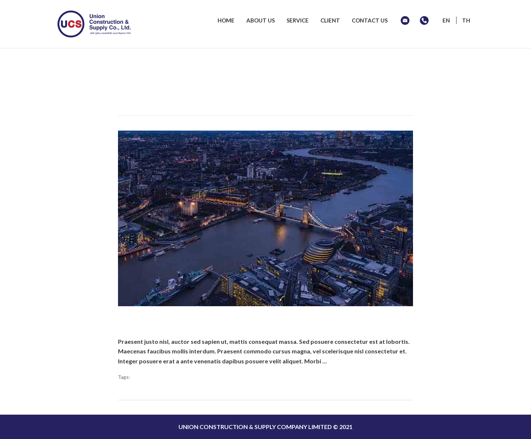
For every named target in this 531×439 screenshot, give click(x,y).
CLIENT (330, 20)
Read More (343, 360)
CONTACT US (370, 20)
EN (446, 20)
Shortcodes (144, 377)
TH (466, 20)
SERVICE (298, 20)
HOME (226, 20)
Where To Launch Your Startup (195, 319)
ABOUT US (260, 20)
